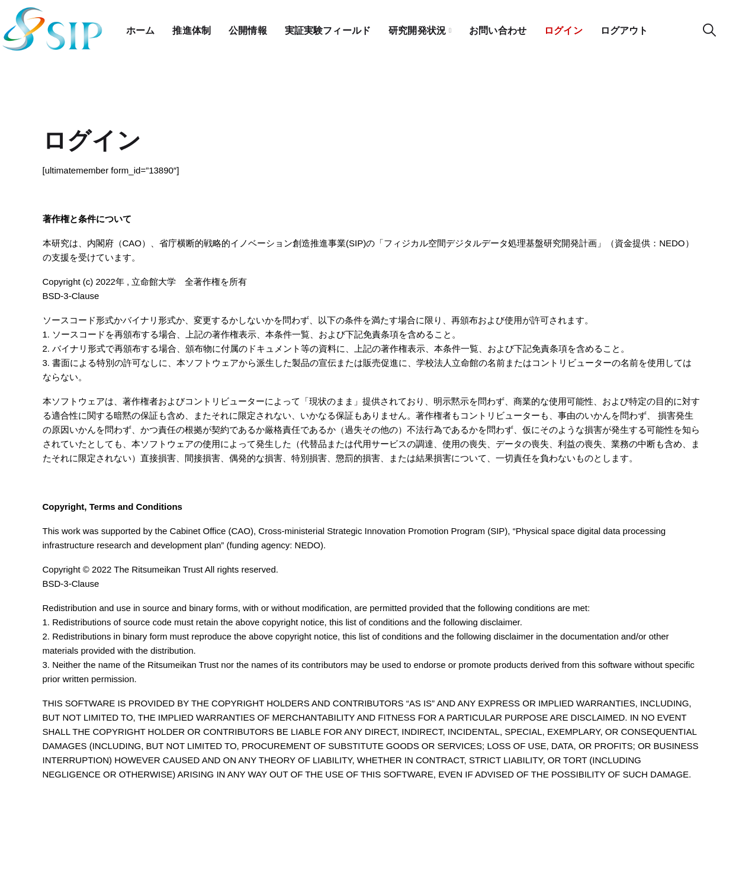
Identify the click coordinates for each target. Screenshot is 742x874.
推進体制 (195, 26)
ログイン (587, 26)
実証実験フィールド (339, 26)
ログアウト (651, 26)
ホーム (141, 26)
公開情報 (253, 26)
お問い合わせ (518, 26)
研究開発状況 (433, 26)
